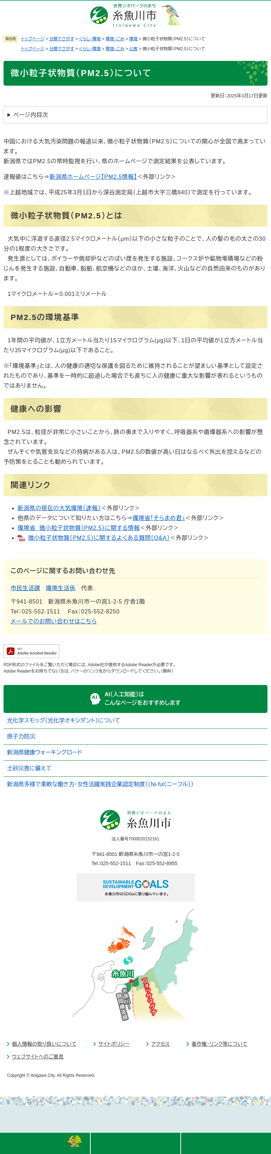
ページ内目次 (30, 115)
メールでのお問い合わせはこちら (54, 621)
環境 (133, 38)
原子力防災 (21, 736)
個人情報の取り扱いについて (44, 1044)
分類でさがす (61, 38)
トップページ (32, 38)
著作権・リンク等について (219, 1044)
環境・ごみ (115, 38)
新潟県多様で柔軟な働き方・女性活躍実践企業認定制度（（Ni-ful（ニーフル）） (100, 784)
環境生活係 (61, 588)
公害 (133, 48)
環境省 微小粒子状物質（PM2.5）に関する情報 (79, 528)
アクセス (160, 1044)
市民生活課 (25, 588)
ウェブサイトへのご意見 (38, 1056)
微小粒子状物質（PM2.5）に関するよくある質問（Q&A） (99, 538)
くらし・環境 (90, 38)
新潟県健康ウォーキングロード (44, 752)
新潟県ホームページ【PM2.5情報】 (93, 177)
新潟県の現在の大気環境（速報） (59, 508)
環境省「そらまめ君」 (159, 518)
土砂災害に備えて (29, 768)
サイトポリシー (114, 1044)
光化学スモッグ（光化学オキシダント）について (63, 721)
